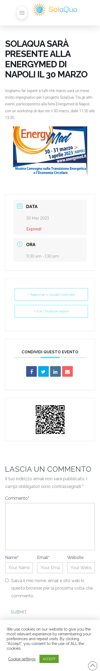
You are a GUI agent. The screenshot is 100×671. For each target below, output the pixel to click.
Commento (17, 498)
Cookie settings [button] (21, 659)
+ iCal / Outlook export (51, 311)
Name (12, 557)
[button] (22, 12)
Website (75, 557)
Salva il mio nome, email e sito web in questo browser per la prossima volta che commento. (52, 588)
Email (43, 557)
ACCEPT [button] (49, 659)
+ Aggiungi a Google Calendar (51, 294)
